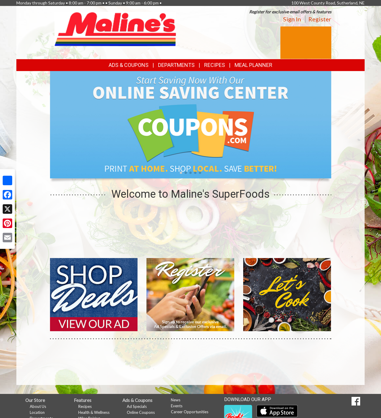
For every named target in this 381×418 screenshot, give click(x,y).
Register (319, 19)
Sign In (292, 19)
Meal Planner (253, 65)
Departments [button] (176, 65)
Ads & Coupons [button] (129, 65)
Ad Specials (137, 406)
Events (176, 405)
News (175, 399)
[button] (181, 173)
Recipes (214, 65)
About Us (38, 406)
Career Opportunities (189, 411)
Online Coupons (141, 412)
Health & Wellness (94, 412)
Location (37, 412)
